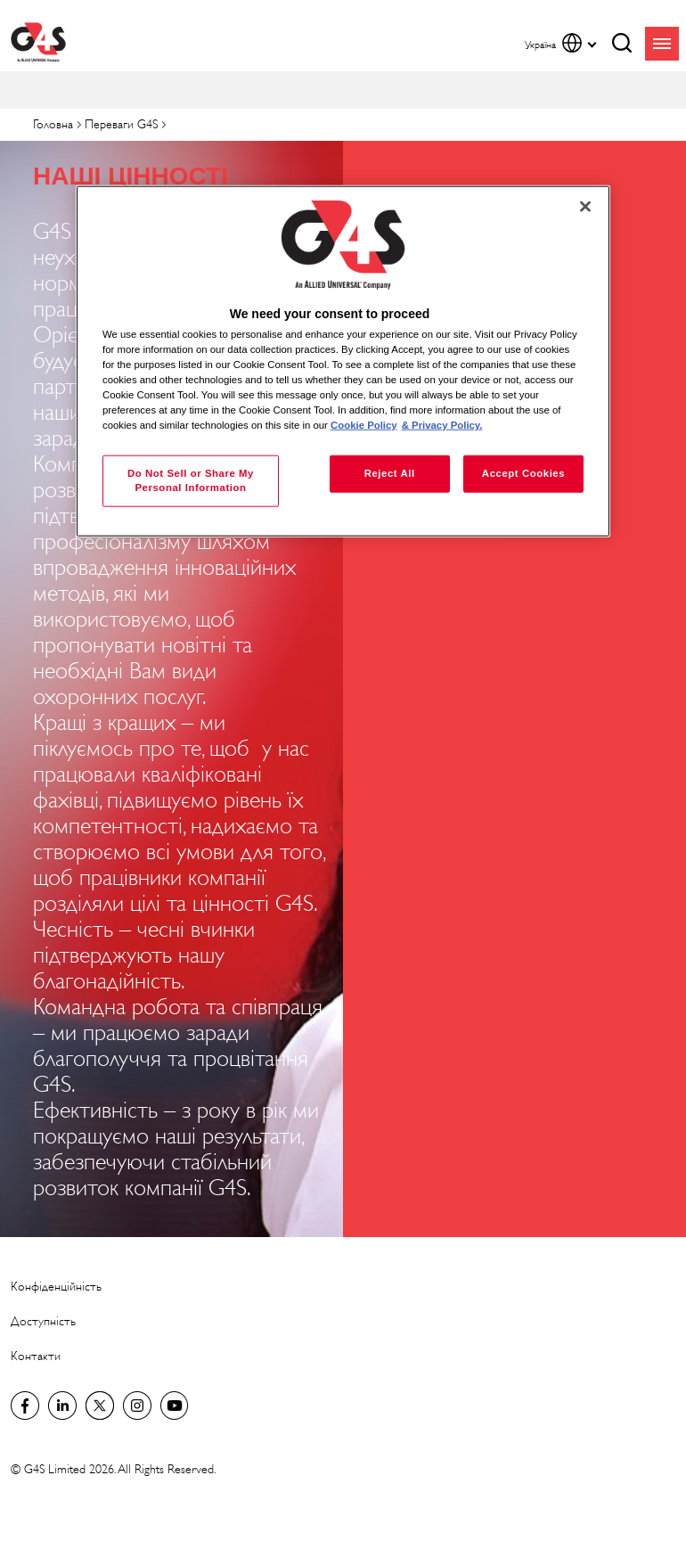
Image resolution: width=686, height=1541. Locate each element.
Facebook (25, 1405)
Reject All (389, 473)
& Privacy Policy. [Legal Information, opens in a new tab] (442, 425)
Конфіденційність (56, 1286)
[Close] (585, 206)
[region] (343, 361)
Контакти (36, 1356)
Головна (53, 124)
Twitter (100, 1405)
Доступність (43, 1321)
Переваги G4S (121, 124)
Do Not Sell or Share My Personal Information (190, 480)
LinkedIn (62, 1405)
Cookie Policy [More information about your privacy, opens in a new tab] (364, 425)
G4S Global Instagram (137, 1405)
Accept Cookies (523, 473)
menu (662, 44)
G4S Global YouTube (174, 1405)
